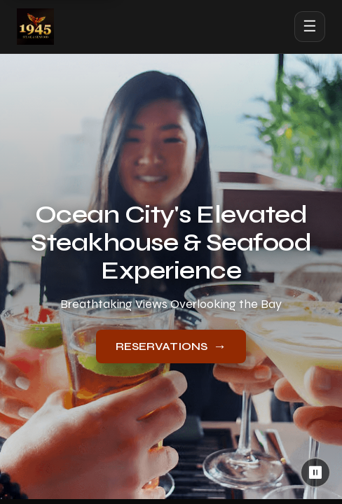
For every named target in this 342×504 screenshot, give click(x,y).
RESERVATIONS (171, 346)
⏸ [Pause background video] (316, 472)
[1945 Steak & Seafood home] (35, 26)
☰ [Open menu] (310, 26)
